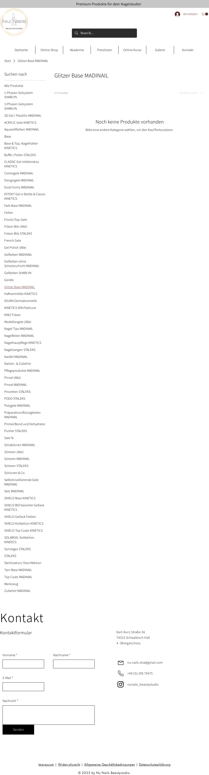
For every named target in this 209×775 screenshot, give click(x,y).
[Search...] (104, 33)
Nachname (60, 655)
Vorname (9, 655)
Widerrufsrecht (69, 764)
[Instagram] (120, 684)
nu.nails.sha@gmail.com (145, 662)
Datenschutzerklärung (155, 764)
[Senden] (18, 730)
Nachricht (9, 701)
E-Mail (7, 678)
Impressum (46, 764)
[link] (205, 14)
